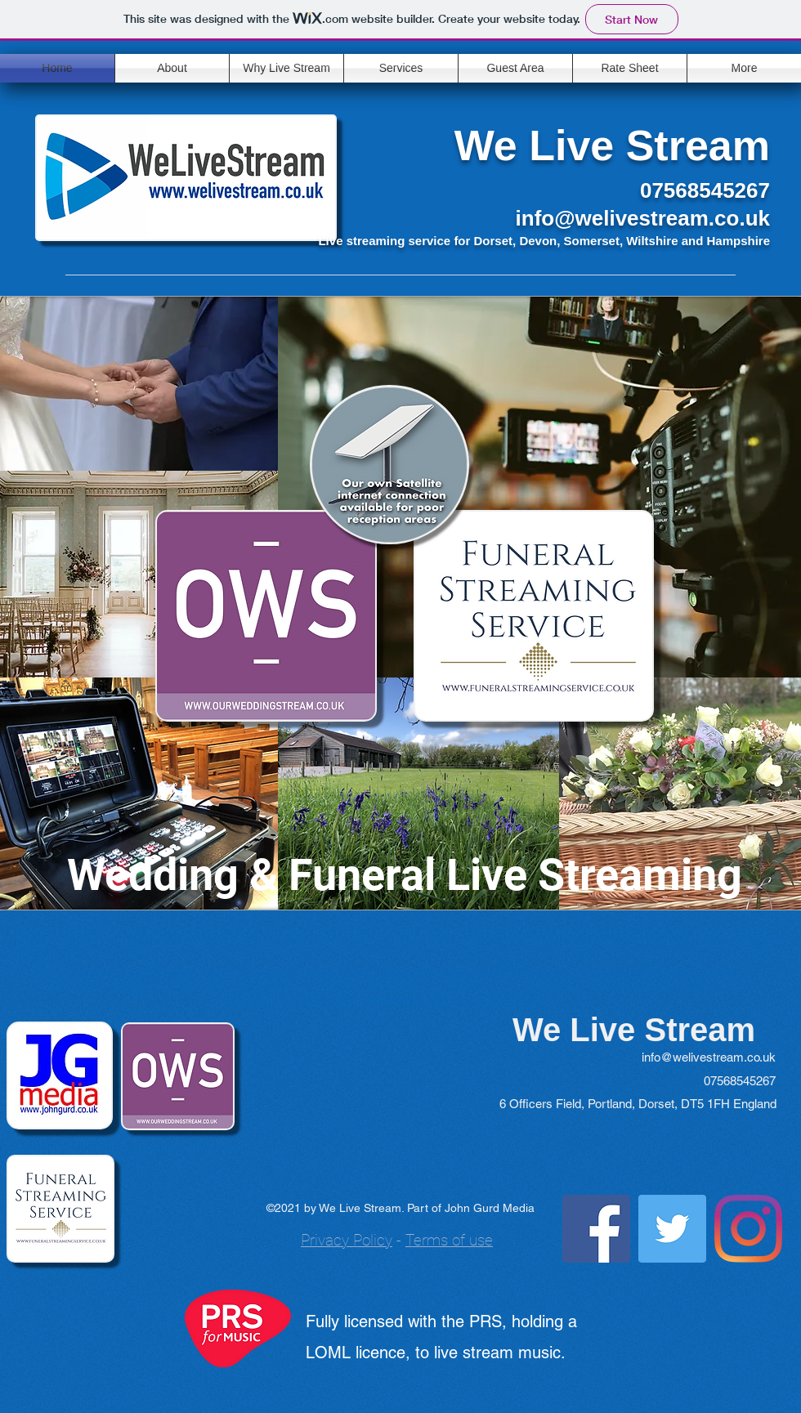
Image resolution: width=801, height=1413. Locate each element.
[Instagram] (748, 1229)
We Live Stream (612, 145)
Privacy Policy (346, 1240)
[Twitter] (672, 1229)
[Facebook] (596, 1229)
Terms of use (449, 1240)
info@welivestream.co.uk (643, 218)
